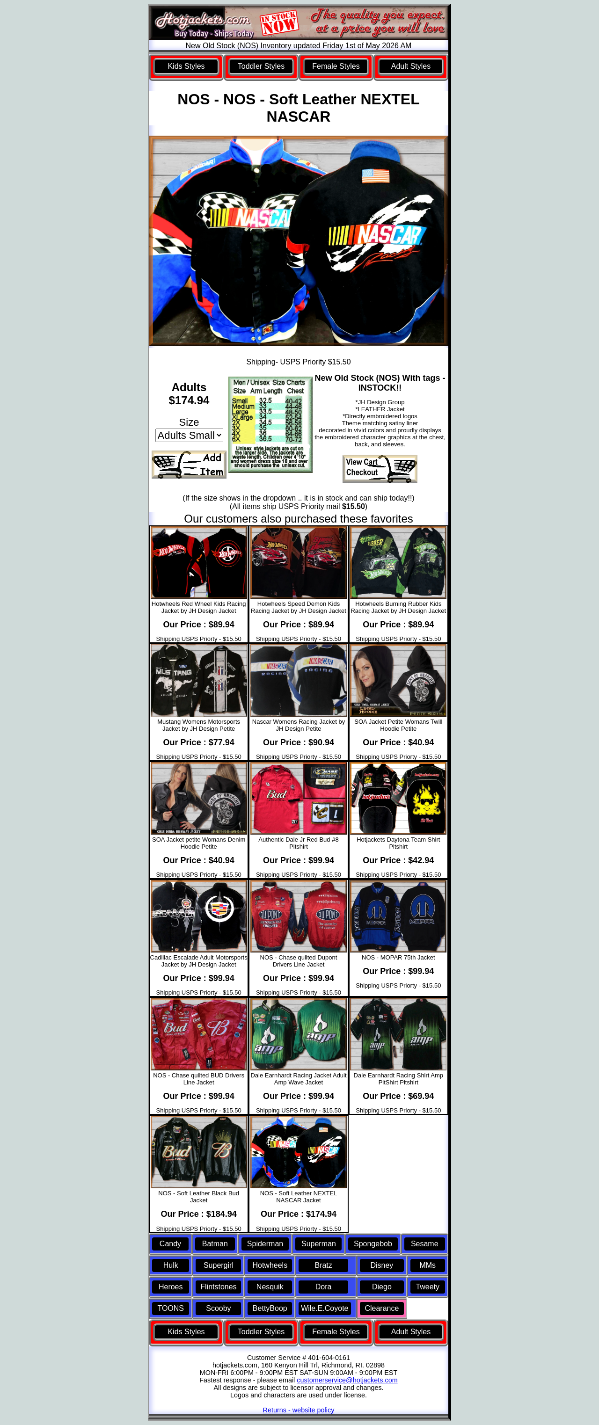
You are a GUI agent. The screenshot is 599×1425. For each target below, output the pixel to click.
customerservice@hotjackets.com (347, 1380)
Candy (170, 1244)
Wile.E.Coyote (324, 1308)
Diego (382, 1287)
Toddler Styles (261, 66)
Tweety (427, 1287)
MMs (427, 1265)
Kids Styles (186, 66)
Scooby (218, 1308)
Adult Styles (411, 66)
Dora (323, 1287)
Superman (318, 1244)
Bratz (323, 1265)
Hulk (170, 1265)
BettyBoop (270, 1308)
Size (189, 422)
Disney (381, 1265)
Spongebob (373, 1244)
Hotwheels (269, 1265)
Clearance (382, 1308)
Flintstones (218, 1287)
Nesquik (270, 1287)
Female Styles (335, 66)
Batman (215, 1244)
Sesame (424, 1244)
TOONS (170, 1308)
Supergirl (219, 1265)
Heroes (171, 1287)
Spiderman (265, 1244)
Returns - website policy (299, 1410)
